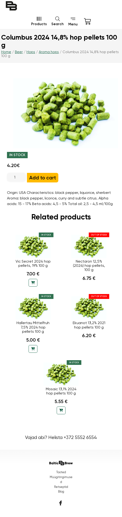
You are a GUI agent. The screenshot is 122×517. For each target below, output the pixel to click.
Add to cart (42, 178)
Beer (19, 52)
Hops (30, 52)
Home (6, 52)
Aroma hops (49, 52)
